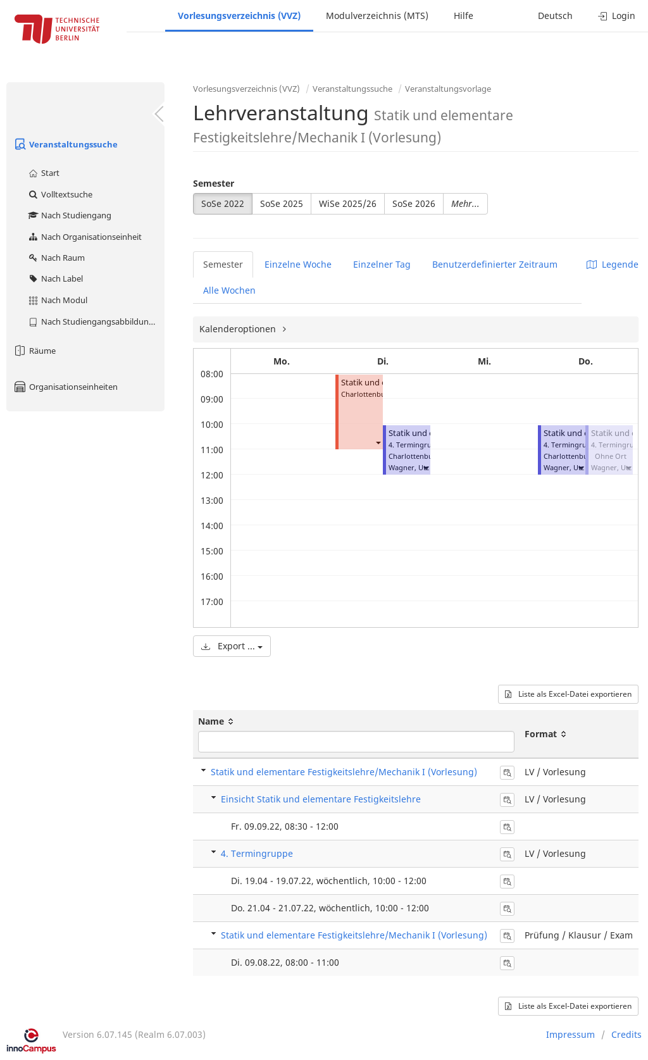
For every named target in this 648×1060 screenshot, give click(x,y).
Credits (626, 1034)
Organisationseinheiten (65, 386)
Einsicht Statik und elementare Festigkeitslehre (321, 799)
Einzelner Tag (382, 264)
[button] (378, 442)
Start (43, 172)
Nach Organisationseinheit (84, 236)
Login (616, 15)
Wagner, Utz (409, 467)
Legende (613, 264)
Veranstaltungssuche (65, 144)
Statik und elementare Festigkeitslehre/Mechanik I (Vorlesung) (344, 772)
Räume (34, 350)
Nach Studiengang (69, 215)
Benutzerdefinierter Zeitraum (495, 264)
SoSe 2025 (281, 203)
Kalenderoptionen (238, 329)
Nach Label (55, 278)
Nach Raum (56, 257)
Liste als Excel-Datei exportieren (568, 694)
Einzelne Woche (298, 264)
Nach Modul (57, 300)
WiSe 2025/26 (348, 203)
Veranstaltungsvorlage (448, 88)
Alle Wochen (229, 290)
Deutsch (555, 15)
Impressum (570, 1034)
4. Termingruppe (257, 853)
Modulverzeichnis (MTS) (377, 15)
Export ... (232, 646)
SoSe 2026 (413, 203)
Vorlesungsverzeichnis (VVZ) (239, 15)
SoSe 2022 (222, 203)
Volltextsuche (59, 194)
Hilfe (463, 15)
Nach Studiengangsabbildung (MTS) (96, 321)
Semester (213, 183)
